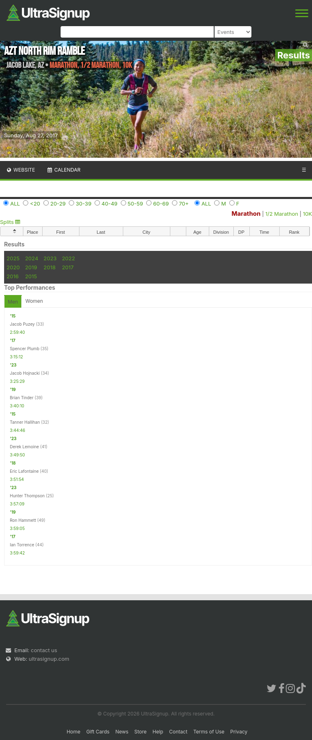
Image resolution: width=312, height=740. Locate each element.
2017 (68, 267)
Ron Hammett (23, 520)
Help (157, 732)
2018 (49, 267)
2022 (68, 258)
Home (74, 732)
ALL (15, 203)
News (122, 732)
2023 (50, 258)
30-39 (83, 203)
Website (20, 170)
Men (13, 302)
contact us (44, 650)
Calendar (64, 170)
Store (140, 732)
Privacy (238, 732)
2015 (31, 276)
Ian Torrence (22, 544)
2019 (31, 267)
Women (34, 301)
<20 (35, 203)
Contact (178, 732)
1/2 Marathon (281, 213)
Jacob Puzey (22, 324)
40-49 (110, 203)
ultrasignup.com (49, 658)
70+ (184, 203)
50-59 (135, 203)
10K (307, 213)
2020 (13, 267)
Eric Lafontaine (24, 471)
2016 (12, 276)
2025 (13, 258)
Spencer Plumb (24, 348)
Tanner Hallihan (25, 422)
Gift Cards (98, 732)
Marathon (246, 213)
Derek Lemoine (24, 446)
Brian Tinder (22, 397)
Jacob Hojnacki (25, 373)
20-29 (58, 203)
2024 (31, 258)
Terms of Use (208, 732)
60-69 (161, 203)
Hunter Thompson (27, 495)
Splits (10, 222)
